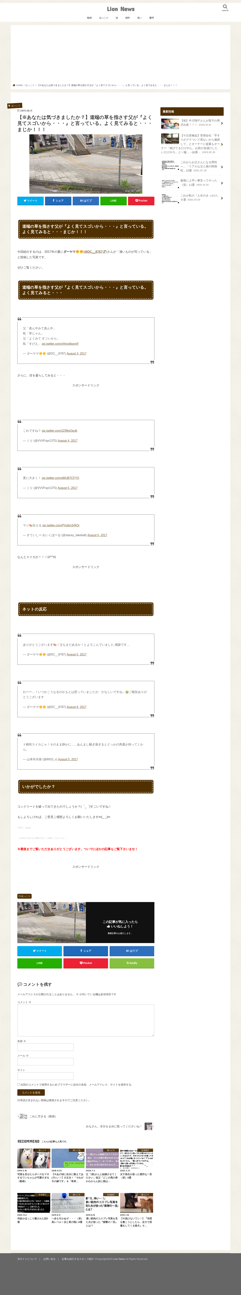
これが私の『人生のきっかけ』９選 (190, 198)
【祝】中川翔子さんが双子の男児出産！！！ (190, 124)
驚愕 (151, 18)
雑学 (127, 18)
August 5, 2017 (67, 488)
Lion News (120, 8)
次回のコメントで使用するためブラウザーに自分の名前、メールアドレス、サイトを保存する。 (77, 1084)
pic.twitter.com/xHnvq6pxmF (60, 343)
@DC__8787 (93, 251)
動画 (89, 18)
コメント (24, 1002)
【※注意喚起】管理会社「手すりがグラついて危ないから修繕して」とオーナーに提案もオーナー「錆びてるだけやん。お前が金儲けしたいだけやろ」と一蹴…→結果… (190, 143)
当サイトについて (27, 1259)
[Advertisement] (120, 55)
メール (23, 1055)
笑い (139, 18)
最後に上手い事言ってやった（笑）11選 (189, 183)
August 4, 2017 (67, 440)
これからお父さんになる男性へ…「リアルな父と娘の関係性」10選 (189, 166)
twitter (28, 827)
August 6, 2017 (76, 707)
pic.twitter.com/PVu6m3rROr (60, 525)
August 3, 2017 (76, 353)
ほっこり (103, 18)
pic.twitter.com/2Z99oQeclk (59, 430)
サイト (21, 1070)
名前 (21, 1041)
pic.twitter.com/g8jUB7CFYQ (60, 478)
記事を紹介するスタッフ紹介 (78, 1259)
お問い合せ (49, 1259)
